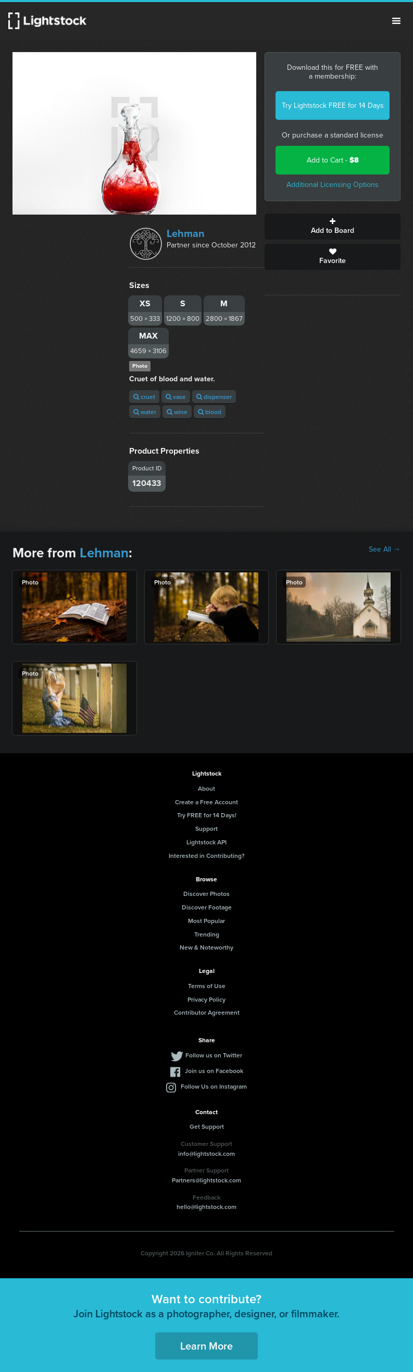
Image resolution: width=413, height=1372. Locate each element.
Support (206, 828)
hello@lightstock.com (206, 1206)
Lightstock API (206, 842)
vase (176, 396)
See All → (385, 549)
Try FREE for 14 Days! (206, 814)
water (144, 411)
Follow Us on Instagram (214, 1086)
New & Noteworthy (206, 947)
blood (209, 411)
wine (177, 411)
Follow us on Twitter (213, 1055)
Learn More (206, 1345)
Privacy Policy (206, 999)
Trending (206, 934)
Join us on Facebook (214, 1070)
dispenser (214, 396)
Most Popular (206, 920)
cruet (144, 396)
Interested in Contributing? (207, 855)
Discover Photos (206, 893)
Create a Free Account (206, 801)
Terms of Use (207, 985)
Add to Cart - (333, 160)
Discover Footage (207, 907)
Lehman (186, 233)
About (206, 788)
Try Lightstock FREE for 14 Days (333, 105)
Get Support (207, 1126)
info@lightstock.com (206, 1153)
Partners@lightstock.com (206, 1180)
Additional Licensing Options (332, 184)
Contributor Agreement (207, 1012)
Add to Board (332, 226)
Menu (396, 21)
